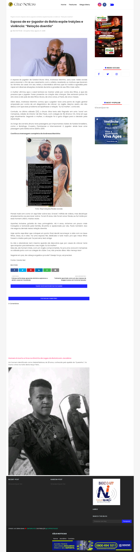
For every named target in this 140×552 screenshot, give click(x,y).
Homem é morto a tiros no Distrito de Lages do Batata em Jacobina (39, 358)
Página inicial (15, 17)
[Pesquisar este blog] (107, 521)
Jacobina (62, 539)
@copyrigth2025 (52, 528)
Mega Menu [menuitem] (85, 4)
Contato (71, 539)
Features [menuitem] (73, 4)
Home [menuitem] (63, 4)
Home (55, 539)
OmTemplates (31, 528)
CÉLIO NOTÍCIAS (17, 31)
